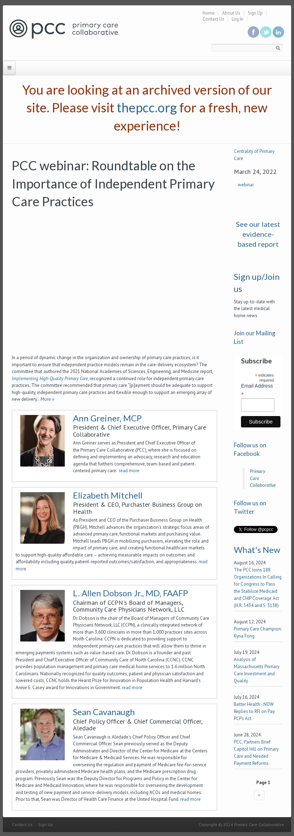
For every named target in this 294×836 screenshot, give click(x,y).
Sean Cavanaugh (104, 712)
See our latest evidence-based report (258, 234)
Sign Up (255, 13)
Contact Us (213, 19)
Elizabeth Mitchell (107, 495)
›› (259, 795)
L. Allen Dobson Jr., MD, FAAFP (130, 593)
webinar (246, 185)
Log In (237, 19)
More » (47, 399)
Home (209, 13)
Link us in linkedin (278, 32)
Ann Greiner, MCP (107, 418)
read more (129, 471)
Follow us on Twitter (266, 32)
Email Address (257, 390)
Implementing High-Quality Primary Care (50, 379)
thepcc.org (147, 107)
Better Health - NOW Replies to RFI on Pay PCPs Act (254, 711)
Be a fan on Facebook (253, 32)
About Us (231, 13)
